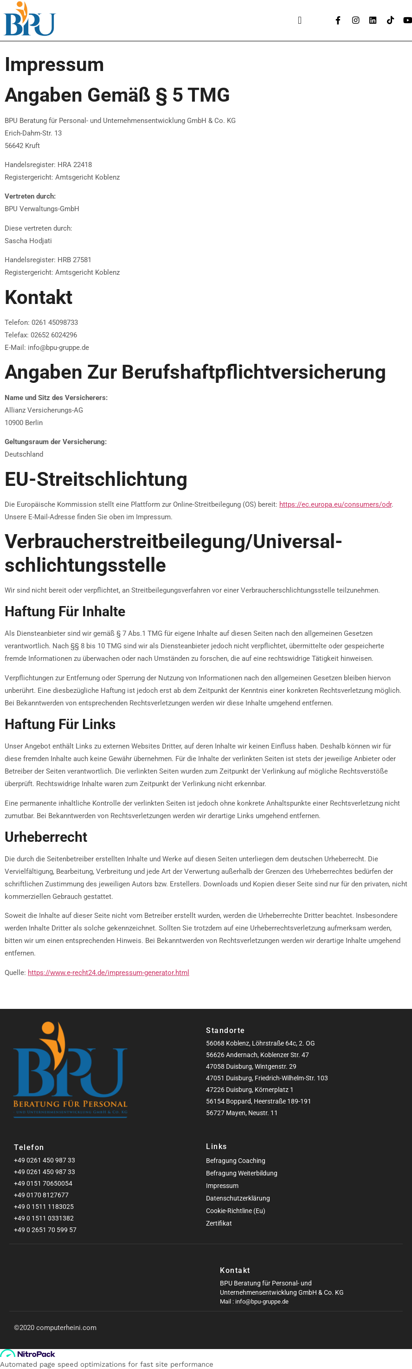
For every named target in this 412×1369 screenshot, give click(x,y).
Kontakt (235, 1270)
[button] (300, 20)
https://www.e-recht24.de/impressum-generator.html (108, 973)
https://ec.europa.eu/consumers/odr (335, 504)
